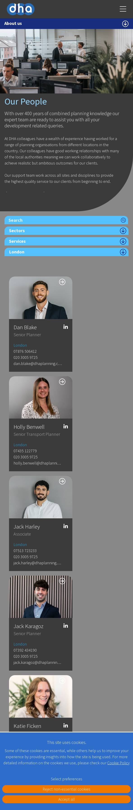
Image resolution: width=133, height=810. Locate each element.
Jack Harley (27, 415)
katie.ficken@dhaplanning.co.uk (34, 534)
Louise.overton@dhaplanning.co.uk (93, 546)
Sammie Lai (86, 604)
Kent (9, 689)
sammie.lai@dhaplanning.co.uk (93, 634)
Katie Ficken (27, 510)
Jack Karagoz (88, 415)
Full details (19, 726)
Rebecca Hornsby (33, 604)
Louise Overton (90, 510)
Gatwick (33, 689)
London (20, 339)
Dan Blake (25, 321)
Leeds (82, 689)
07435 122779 (84, 345)
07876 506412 (25, 345)
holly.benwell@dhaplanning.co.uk (93, 358)
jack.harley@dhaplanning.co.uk (34, 452)
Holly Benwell (88, 321)
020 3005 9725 (26, 352)
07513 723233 (25, 440)
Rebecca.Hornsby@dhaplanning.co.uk (34, 640)
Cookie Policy (118, 762)
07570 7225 (82, 534)
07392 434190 (84, 440)
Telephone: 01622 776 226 (26, 716)
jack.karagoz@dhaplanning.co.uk (93, 452)
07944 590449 (25, 628)
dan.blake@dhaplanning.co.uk (34, 358)
